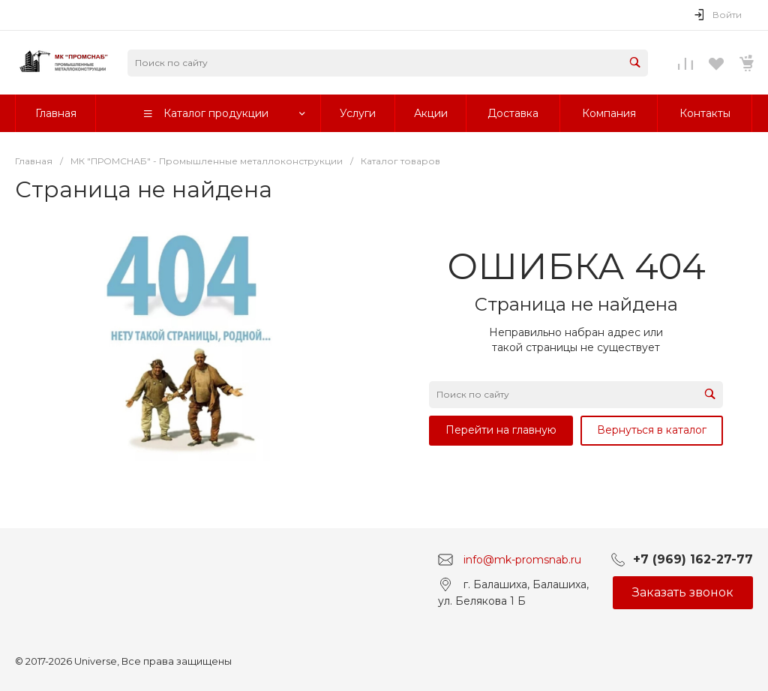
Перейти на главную (501, 430)
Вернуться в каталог (651, 430)
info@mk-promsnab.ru (522, 559)
